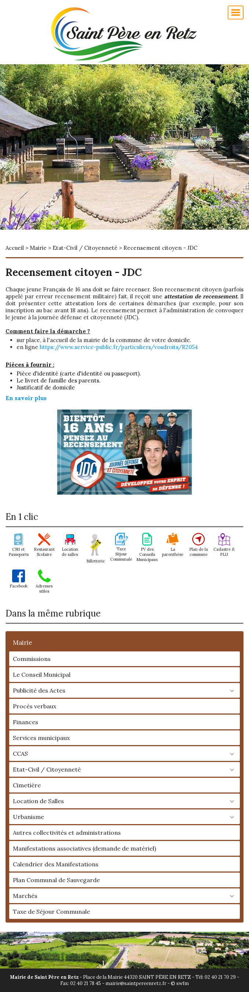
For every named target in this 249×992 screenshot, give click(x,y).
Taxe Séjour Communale (121, 551)
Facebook (19, 583)
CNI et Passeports (18, 549)
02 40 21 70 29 (220, 977)
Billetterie (95, 558)
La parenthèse (172, 549)
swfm (182, 983)
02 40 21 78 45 (85, 983)
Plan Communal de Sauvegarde (56, 880)
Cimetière (27, 785)
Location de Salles (38, 801)
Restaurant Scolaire (44, 549)
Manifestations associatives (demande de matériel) (84, 848)
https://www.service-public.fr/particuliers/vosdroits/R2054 (119, 347)
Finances (25, 722)
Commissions (32, 658)
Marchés (25, 895)
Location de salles (70, 549)
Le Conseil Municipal (42, 674)
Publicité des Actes (39, 690)
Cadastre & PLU (224, 549)
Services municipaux (41, 737)
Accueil (15, 247)
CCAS (20, 753)
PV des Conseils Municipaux (147, 552)
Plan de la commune (198, 549)
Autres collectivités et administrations (67, 832)
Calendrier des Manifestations (55, 864)
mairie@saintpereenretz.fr (135, 983)
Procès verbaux (34, 706)
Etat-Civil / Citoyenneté (47, 769)
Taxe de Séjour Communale (51, 911)
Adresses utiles (44, 586)
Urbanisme (28, 816)
